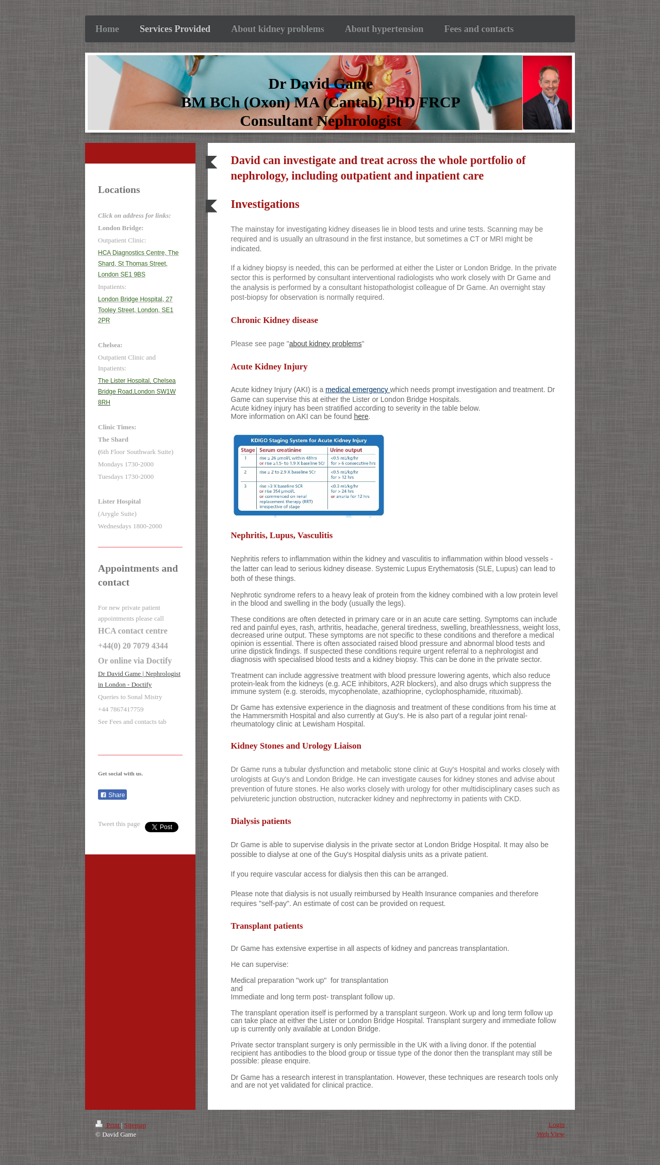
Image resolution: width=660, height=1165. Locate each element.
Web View (551, 1134)
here (361, 416)
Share (112, 795)
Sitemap (135, 1125)
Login (557, 1124)
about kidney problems (325, 343)
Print (108, 1125)
